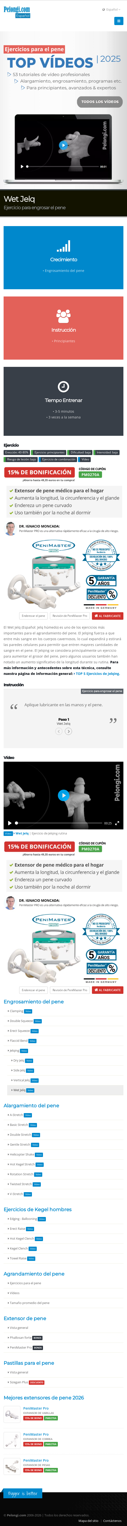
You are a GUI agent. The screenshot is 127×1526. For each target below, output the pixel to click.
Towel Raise (21, 1258)
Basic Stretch (22, 1125)
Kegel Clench (22, 1248)
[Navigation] (118, 21)
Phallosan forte (25, 1338)
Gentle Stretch (23, 1145)
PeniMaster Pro (25, 1347)
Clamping (20, 1011)
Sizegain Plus (26, 1382)
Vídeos (13, 1293)
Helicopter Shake (25, 1154)
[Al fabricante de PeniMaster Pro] (107, 616)
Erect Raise (21, 1229)
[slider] (58, 823)
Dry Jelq (22, 1060)
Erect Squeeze (23, 1031)
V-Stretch (20, 1194)
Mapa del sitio (88, 1521)
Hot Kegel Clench (25, 1239)
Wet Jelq (23, 1090)
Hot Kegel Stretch (26, 1164)
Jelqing (18, 1051)
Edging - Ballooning (27, 1219)
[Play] (10, 823)
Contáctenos (112, 1521)
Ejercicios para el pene (24, 1283)
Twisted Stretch (24, 1184)
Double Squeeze (25, 1021)
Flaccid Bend (22, 1041)
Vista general (18, 1328)
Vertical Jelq (25, 1080)
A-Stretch (20, 1115)
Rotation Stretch (25, 1174)
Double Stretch (24, 1135)
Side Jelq (23, 1070)
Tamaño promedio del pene (28, 1303)
